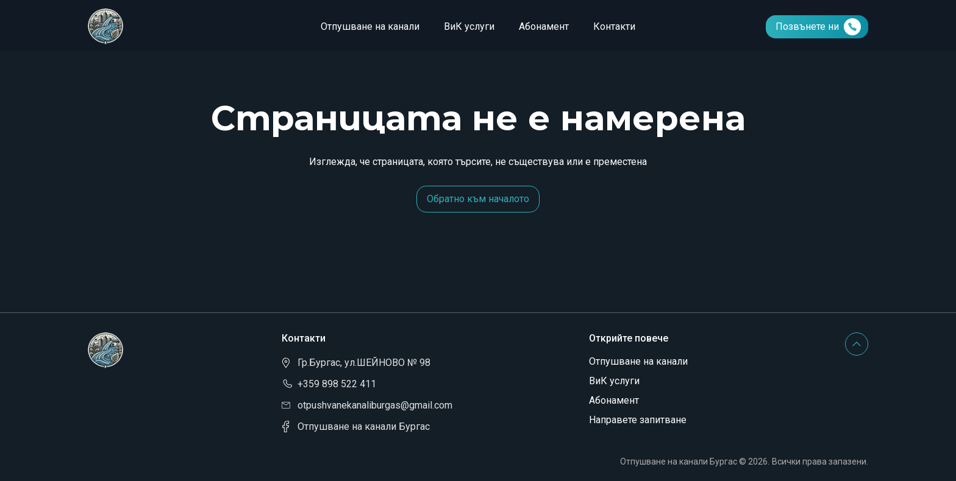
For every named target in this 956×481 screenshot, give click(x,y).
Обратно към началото (478, 199)
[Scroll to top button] (856, 344)
